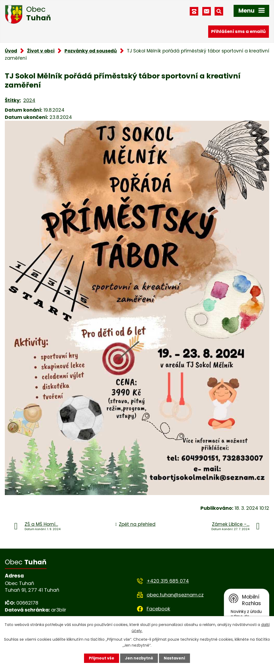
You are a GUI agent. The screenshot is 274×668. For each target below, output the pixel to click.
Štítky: (13, 100)
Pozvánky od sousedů (90, 51)
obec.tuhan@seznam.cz (175, 594)
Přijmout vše (101, 658)
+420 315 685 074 (168, 581)
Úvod (11, 51)
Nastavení (174, 658)
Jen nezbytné (139, 658)
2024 (29, 100)
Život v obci (41, 51)
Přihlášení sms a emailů (238, 31)
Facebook (158, 608)
